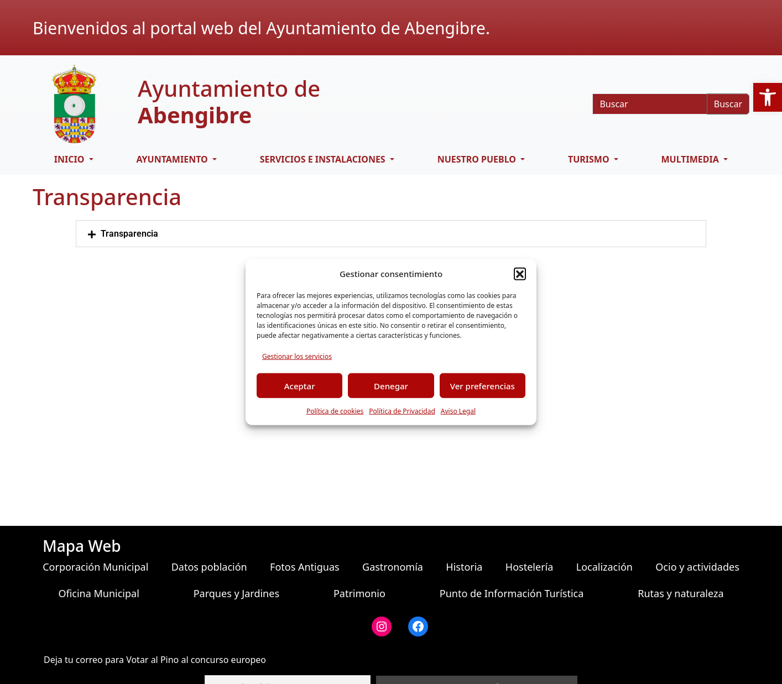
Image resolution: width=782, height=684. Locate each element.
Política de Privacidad (402, 411)
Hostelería (529, 566)
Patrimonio (359, 593)
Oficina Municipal (98, 593)
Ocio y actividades (697, 566)
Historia (464, 566)
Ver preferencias (482, 385)
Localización (604, 566)
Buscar (728, 104)
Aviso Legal (458, 411)
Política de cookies (334, 411)
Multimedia (691, 159)
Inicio (70, 159)
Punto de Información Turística (512, 593)
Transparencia (129, 233)
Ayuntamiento (173, 159)
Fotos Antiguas (305, 566)
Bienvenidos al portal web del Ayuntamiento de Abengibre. (261, 28)
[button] (519, 273)
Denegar (391, 385)
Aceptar (299, 385)
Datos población (209, 566)
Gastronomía (392, 566)
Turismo (590, 159)
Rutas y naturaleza (680, 593)
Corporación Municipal (95, 566)
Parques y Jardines (236, 593)
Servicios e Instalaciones (324, 159)
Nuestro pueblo (478, 159)
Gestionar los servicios (297, 356)
